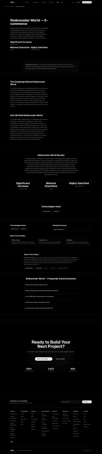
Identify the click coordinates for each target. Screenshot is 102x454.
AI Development (14, 414)
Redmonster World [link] (20, 6)
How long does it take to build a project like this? (39, 308)
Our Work (11, 6)
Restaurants (76, 433)
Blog (62, 2)
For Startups (55, 428)
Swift (22, 421)
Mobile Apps (55, 423)
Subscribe (86, 401)
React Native (24, 419)
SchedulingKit (34, 419)
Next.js (22, 416)
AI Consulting (13, 420)
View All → (12, 437)
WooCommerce (47, 211)
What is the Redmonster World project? (37, 284)
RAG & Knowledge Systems (12, 429)
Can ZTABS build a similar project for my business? (40, 296)
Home (6, 6)
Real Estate (75, 419)
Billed (32, 416)
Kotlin (22, 424)
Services (27, 2)
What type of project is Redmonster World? (38, 302)
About (85, 414)
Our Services (39, 268)
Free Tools (52, 268)
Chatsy (32, 424)
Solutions (52, 2)
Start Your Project (87, 2)
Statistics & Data (66, 420)
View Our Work (60, 359)
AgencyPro (33, 421)
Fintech (75, 416)
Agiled (32, 414)
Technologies (36, 2)
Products (44, 2)
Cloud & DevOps (56, 426)
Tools (85, 421)
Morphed (33, 426)
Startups (75, 428)
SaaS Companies (77, 421)
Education (75, 431)
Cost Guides (65, 418)
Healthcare (75, 414)
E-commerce (55, 420)
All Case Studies (29, 268)
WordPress (56, 211)
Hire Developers (87, 424)
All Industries (76, 436)
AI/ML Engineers (45, 431)
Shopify (22, 414)
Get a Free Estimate (62, 268)
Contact (78, 2)
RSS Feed (65, 423)
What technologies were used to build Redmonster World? (42, 290)
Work (58, 2)
